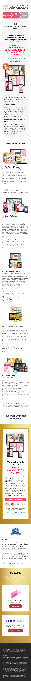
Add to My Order (15, 499)
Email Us (15, 606)
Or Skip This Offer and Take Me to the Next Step (15, 513)
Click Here (15, 631)
